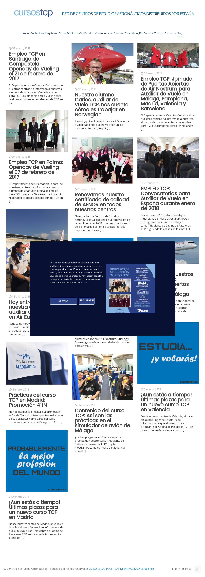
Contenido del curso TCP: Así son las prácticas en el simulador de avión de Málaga (102, 420)
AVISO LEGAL (97, 569)
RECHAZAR (87, 300)
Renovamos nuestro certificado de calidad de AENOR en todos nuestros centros (102, 202)
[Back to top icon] (197, 569)
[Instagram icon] (186, 568)
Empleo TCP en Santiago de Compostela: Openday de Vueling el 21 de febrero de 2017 (34, 66)
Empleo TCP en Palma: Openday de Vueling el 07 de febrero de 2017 (36, 170)
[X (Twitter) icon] (176, 568)
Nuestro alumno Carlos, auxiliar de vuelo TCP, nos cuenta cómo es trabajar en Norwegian (102, 104)
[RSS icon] (190, 568)
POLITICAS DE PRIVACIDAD (123, 569)
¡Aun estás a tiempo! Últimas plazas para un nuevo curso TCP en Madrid (34, 510)
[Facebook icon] (172, 568)
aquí (85, 283)
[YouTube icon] (179, 568)
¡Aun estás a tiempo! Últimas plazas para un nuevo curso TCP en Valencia (166, 402)
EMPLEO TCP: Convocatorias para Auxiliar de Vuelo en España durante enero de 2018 (168, 198)
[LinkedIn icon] (183, 568)
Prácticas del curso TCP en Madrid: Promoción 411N (32, 400)
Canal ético (147, 569)
